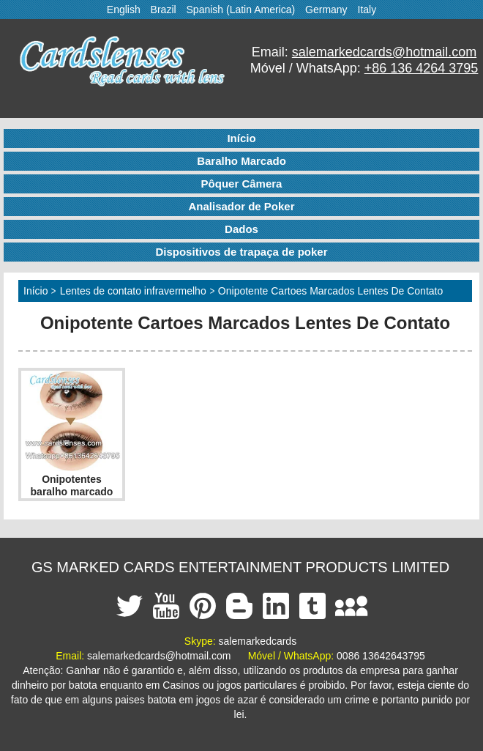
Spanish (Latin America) (241, 9)
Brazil (163, 9)
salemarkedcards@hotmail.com (384, 52)
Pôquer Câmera (241, 183)
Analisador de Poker (241, 206)
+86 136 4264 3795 (421, 68)
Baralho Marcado (241, 161)
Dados (241, 229)
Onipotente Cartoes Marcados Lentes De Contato (330, 291)
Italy (367, 9)
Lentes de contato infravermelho (133, 291)
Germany (326, 9)
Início (241, 138)
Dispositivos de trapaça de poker (241, 251)
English (124, 9)
